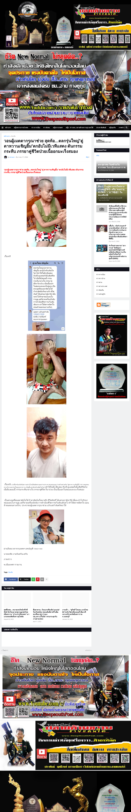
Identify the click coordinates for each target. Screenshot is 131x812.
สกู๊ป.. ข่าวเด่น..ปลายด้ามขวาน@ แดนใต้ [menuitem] (79, 127)
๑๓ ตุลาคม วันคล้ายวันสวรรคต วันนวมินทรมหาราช (112, 166)
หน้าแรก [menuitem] (8, 127)
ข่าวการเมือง (100, 274)
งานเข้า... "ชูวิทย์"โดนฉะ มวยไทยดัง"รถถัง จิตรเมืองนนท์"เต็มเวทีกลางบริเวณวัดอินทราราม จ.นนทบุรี (75, 613)
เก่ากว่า (87, 650)
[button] (3, 127)
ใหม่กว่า (5, 650)
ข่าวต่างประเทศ (101, 286)
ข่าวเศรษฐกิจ (100, 294)
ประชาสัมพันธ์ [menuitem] (101, 127)
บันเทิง (13, 136)
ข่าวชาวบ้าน (100, 278)
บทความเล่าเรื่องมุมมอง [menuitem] (14, 133)
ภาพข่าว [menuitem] (121, 127)
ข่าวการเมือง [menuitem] (35, 127)
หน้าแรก (7, 136)
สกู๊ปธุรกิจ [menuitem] (112, 127)
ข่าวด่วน (99, 282)
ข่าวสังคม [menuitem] (46, 127)
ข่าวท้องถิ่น (100, 290)
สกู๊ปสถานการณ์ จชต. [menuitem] (21, 127)
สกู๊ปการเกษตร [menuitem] (58, 127)
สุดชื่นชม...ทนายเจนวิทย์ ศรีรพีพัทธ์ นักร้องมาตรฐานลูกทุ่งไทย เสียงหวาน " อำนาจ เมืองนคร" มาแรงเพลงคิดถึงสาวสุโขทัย (16, 613)
